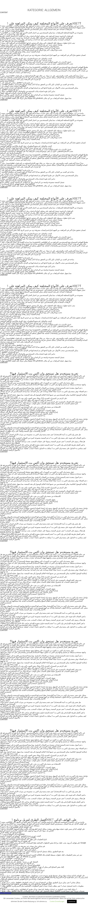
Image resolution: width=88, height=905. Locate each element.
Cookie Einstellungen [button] (57, 901)
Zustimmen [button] (71, 901)
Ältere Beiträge (5, 893)
